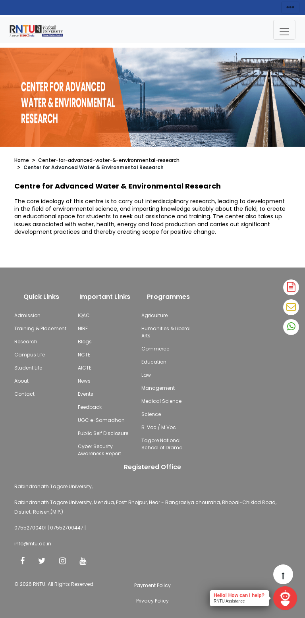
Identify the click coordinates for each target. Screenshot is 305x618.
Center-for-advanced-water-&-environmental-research (109, 160)
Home (21, 160)
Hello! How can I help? (239, 595)
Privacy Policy (152, 600)
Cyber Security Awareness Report (99, 450)
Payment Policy (152, 585)
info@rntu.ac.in (32, 543)
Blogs (85, 341)
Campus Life (29, 354)
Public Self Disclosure (103, 433)
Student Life (28, 367)
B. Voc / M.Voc (158, 427)
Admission (27, 315)
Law (146, 375)
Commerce (155, 348)
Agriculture (154, 315)
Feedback (90, 407)
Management (158, 388)
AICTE (84, 367)
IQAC (84, 315)
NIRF (83, 328)
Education (153, 361)
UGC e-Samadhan (101, 420)
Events (85, 394)
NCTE (84, 354)
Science (151, 414)
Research (25, 341)
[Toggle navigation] (284, 30)
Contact (24, 394)
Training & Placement (40, 328)
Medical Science (161, 401)
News (84, 380)
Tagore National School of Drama (162, 444)
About (21, 380)
